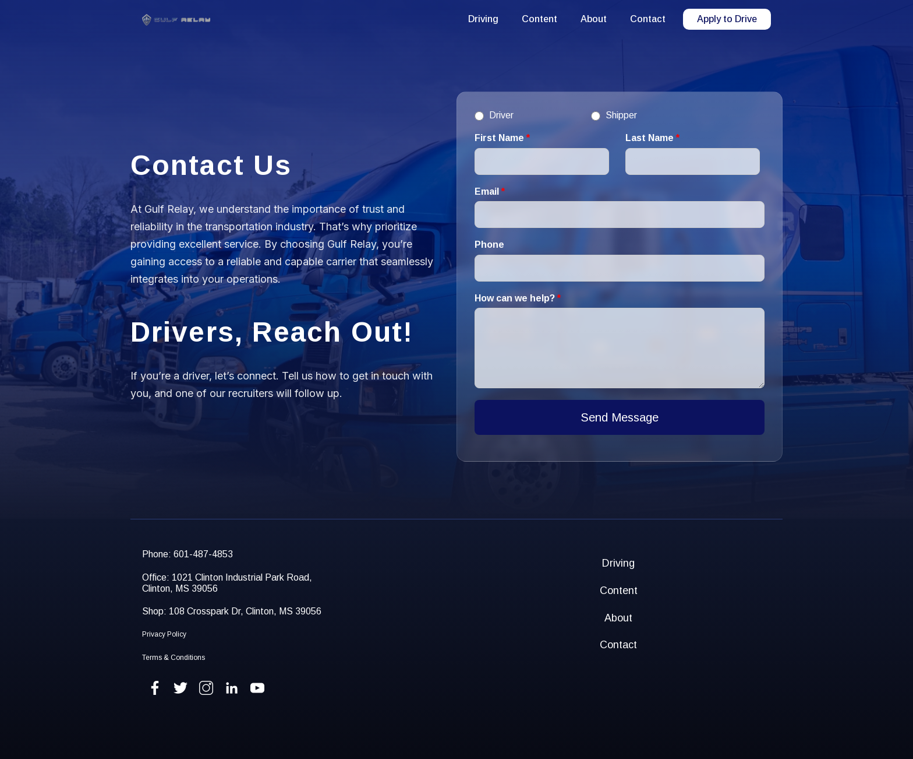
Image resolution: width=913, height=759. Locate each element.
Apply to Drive (727, 19)
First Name (502, 138)
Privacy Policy (164, 634)
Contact (648, 19)
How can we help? (518, 298)
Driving (483, 19)
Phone (489, 245)
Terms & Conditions (173, 657)
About (594, 19)
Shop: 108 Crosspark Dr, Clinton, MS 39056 (231, 611)
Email (490, 191)
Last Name (652, 138)
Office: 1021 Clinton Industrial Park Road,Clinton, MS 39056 (227, 582)
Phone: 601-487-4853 (187, 554)
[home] (176, 19)
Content (539, 19)
